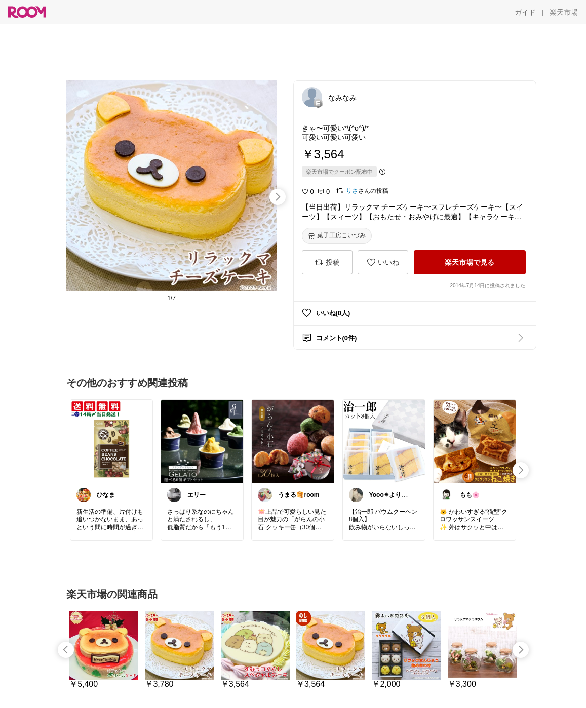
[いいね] (383, 262)
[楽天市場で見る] (470, 262)
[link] (111, 441)
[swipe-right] (277, 197)
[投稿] (327, 262)
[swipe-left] (66, 650)
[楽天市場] (564, 12)
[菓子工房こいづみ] (337, 236)
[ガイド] (525, 12)
